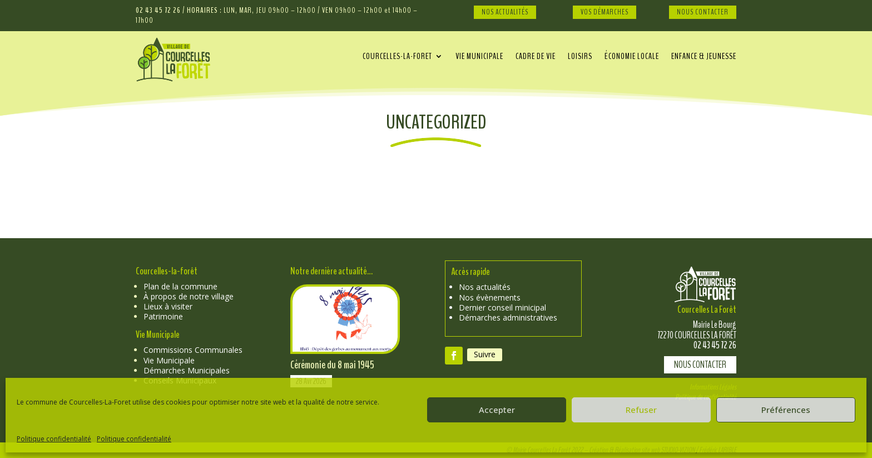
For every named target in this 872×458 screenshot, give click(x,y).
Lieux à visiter (167, 306)
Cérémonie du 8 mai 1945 (332, 364)
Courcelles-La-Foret (397, 57)
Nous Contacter (703, 12)
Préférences (785, 409)
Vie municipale (479, 57)
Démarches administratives (508, 317)
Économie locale (632, 57)
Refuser (641, 409)
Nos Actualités (505, 12)
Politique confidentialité (54, 439)
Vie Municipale (169, 360)
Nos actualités (485, 287)
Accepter (497, 409)
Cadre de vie (536, 57)
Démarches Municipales (186, 370)
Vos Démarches (604, 12)
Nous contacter (700, 364)
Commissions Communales (192, 349)
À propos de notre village (188, 296)
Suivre (485, 354)
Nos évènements (490, 297)
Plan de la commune (180, 286)
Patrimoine (163, 316)
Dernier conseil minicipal (502, 307)
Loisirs (580, 57)
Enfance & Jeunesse (703, 57)
